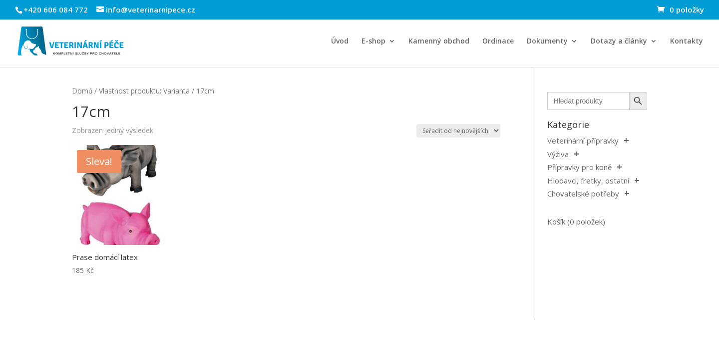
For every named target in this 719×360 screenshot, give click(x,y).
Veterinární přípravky (583, 141)
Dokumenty (547, 42)
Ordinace (498, 42)
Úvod (340, 42)
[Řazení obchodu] (458, 131)
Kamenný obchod (438, 42)
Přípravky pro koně (579, 167)
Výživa (558, 154)
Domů (82, 91)
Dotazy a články (619, 42)
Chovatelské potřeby (583, 193)
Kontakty (686, 42)
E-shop (373, 42)
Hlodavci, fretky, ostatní (588, 181)
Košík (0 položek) (576, 221)
